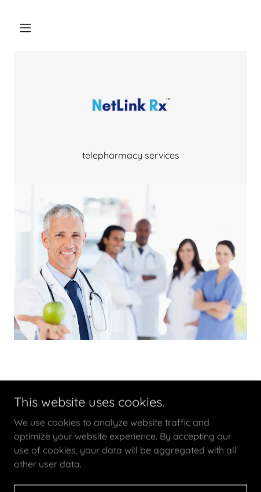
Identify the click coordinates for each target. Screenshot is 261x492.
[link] (130, 106)
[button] (25, 27)
